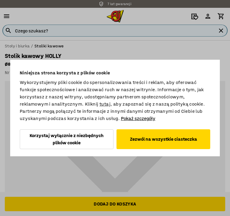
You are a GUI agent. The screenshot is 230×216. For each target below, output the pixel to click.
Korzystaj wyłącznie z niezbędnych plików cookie (67, 139)
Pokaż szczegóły (138, 118)
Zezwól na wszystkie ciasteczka (163, 139)
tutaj (105, 104)
